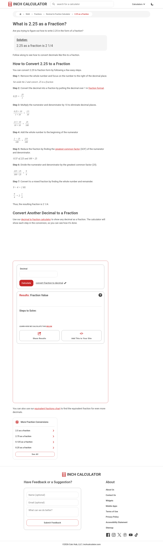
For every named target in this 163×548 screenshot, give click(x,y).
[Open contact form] (100, 295)
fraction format (96, 88)
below (49, 326)
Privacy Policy (112, 517)
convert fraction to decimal (51, 283)
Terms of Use (112, 511)
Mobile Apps (111, 506)
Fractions (38, 14)
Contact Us (111, 495)
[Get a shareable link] (39, 335)
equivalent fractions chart (47, 408)
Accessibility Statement (116, 522)
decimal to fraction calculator (36, 219)
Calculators (138, 4)
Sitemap (109, 528)
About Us (110, 490)
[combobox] (85, 4)
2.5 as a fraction (35, 430)
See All (35, 454)
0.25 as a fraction (35, 447)
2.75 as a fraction (35, 436)
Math (28, 14)
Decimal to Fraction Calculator (58, 14)
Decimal (23, 269)
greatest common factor (67, 149)
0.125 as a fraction (35, 442)
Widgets (109, 500)
